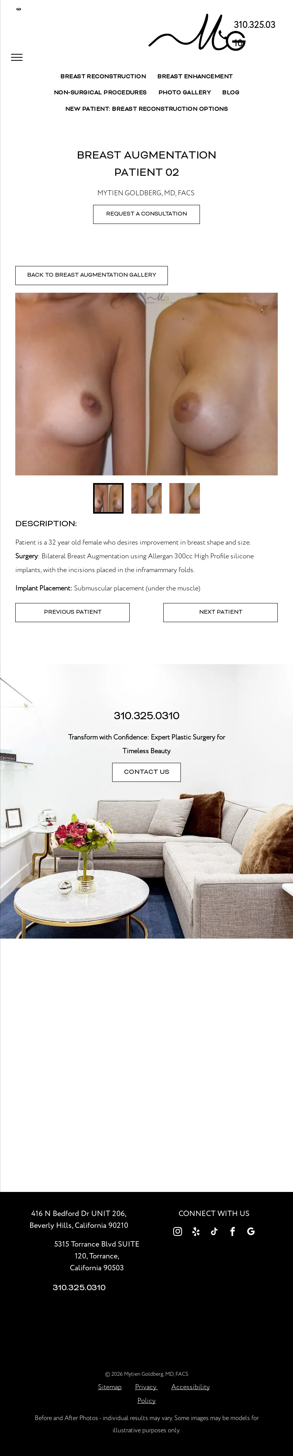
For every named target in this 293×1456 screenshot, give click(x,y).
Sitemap (110, 1387)
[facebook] (232, 1232)
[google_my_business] (251, 1232)
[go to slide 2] (146, 498)
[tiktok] (214, 1232)
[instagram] (177, 1232)
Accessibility (190, 1387)
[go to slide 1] (108, 498)
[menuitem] (103, 77)
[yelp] (196, 1232)
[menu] (17, 57)
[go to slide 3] (184, 498)
